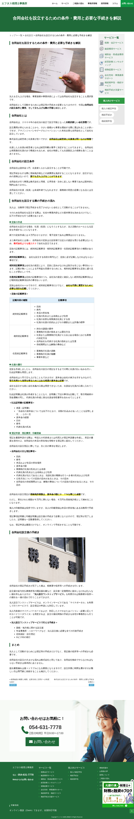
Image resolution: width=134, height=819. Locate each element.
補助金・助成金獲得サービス (52, 779)
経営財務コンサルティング (51, 783)
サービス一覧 (45, 768)
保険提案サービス (47, 786)
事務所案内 (103, 768)
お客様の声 (103, 771)
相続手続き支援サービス (50, 797)
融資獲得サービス (47, 775)
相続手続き (107, 115)
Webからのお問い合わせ (23, 780)
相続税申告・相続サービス (51, 793)
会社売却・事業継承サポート (52, 790)
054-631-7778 (23, 774)
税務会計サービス (47, 772)
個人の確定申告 (109, 108)
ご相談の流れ (104, 778)
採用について (104, 775)
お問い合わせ (42, 742)
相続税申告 (107, 121)
